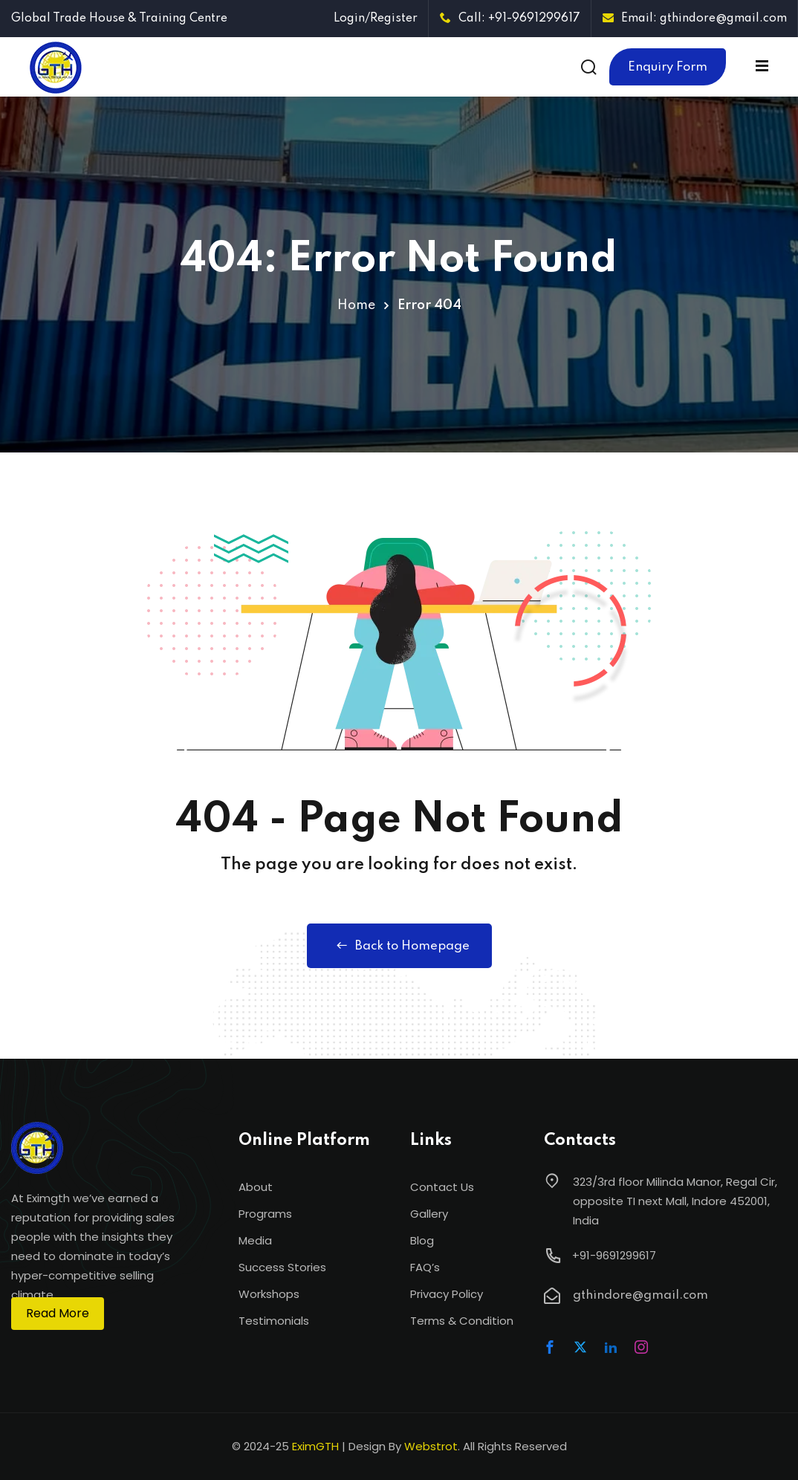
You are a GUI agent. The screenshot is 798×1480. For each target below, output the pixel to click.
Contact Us (442, 1187)
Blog (422, 1240)
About (256, 1187)
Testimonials (274, 1320)
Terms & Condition (461, 1320)
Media (255, 1240)
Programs (265, 1213)
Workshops (269, 1294)
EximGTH (315, 1446)
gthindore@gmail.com (640, 1295)
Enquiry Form (667, 67)
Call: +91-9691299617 (510, 19)
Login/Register (376, 19)
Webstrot (431, 1446)
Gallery (429, 1213)
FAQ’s (425, 1267)
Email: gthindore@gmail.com (695, 19)
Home (356, 305)
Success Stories (282, 1267)
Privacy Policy (446, 1294)
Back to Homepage (399, 945)
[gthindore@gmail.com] (552, 1296)
